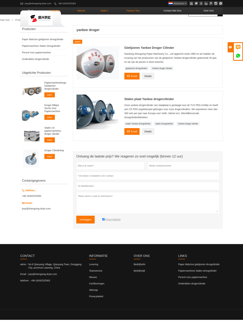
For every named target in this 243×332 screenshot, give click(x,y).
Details (148, 88)
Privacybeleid (96, 308)
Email (132, 88)
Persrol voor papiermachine (36, 64)
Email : (24, 286)
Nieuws (93, 289)
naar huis (5, 32)
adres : (24, 276)
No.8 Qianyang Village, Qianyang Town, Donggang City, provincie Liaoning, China (55, 278)
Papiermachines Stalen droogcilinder (41, 58)
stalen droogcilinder (164, 136)
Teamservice (95, 283)
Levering (93, 276)
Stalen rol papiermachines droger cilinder (52, 143)
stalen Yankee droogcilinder (138, 136)
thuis (76, 22)
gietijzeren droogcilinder (136, 80)
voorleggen (85, 231)
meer (49, 107)
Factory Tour (154, 22)
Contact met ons (184, 22)
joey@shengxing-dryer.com (38, 3)
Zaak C (132, 22)
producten (94, 22)
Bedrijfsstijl (139, 283)
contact (27, 268)
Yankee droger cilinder (162, 80)
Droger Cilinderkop (54, 162)
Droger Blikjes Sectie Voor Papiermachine (52, 120)
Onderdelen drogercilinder (35, 71)
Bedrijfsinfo (139, 276)
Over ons (212, 22)
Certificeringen (96, 295)
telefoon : (25, 292)
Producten (20, 32)
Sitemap (93, 302)
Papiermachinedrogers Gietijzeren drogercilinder (55, 98)
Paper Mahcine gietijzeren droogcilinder (42, 51)
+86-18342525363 (67, 3)
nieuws (115, 22)
